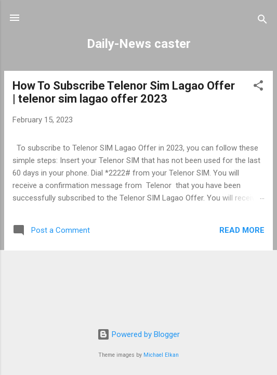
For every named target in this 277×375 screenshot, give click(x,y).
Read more (242, 230)
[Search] (262, 21)
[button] (258, 87)
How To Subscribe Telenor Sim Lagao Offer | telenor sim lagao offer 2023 (123, 92)
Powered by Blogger (138, 334)
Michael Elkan (161, 355)
